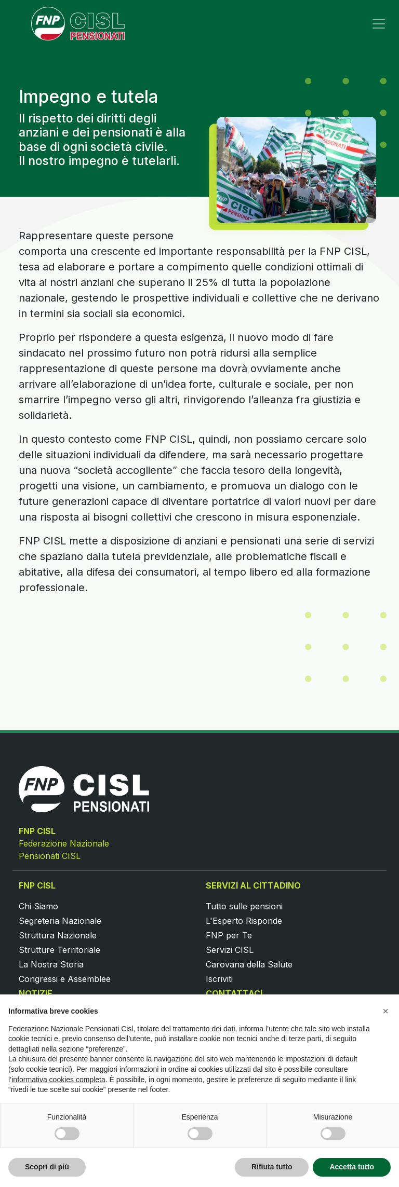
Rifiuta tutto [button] (271, 1167)
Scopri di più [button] (47, 1167)
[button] (385, 1011)
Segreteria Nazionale (60, 921)
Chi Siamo (38, 906)
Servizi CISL (230, 950)
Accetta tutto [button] (351, 1167)
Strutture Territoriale (59, 950)
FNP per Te (229, 935)
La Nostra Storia (51, 964)
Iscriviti (219, 979)
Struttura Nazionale (58, 935)
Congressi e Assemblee (65, 979)
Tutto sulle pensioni (244, 906)
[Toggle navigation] (379, 24)
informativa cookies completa (58, 1079)
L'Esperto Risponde (244, 921)
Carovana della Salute (249, 964)
